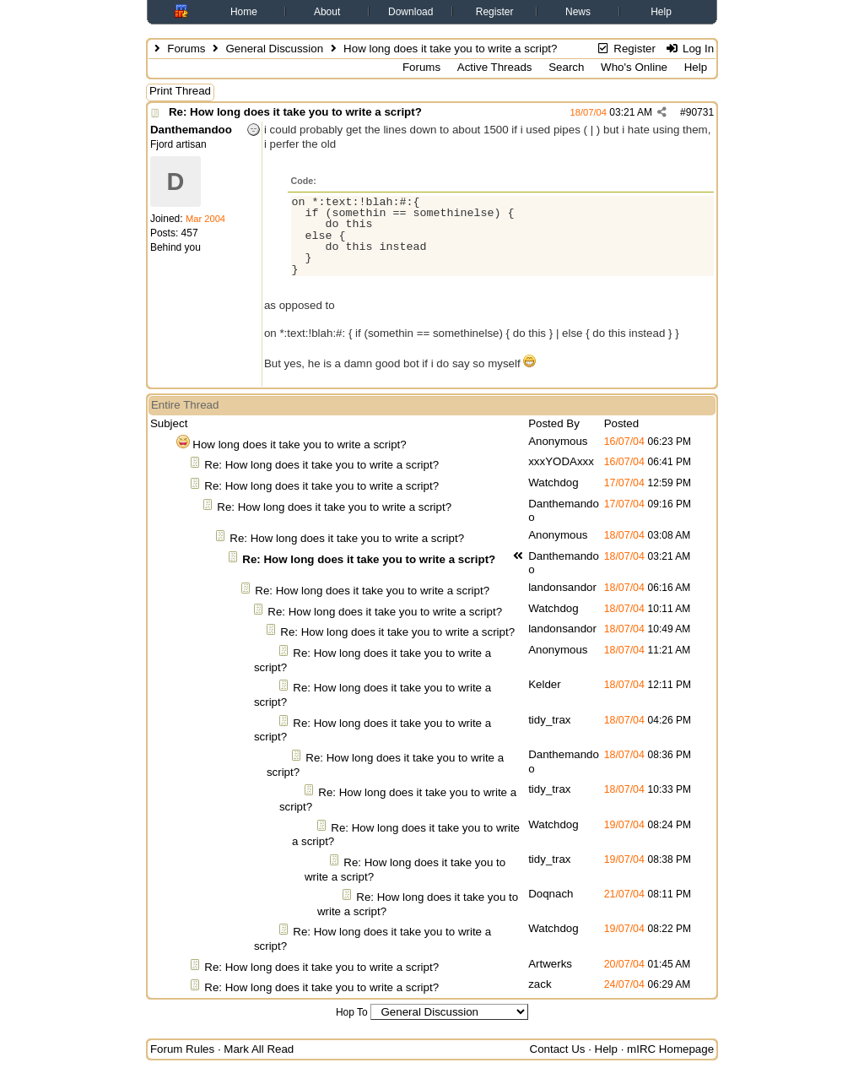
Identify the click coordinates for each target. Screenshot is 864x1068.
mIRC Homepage (670, 1049)
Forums (186, 48)
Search (566, 67)
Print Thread (180, 90)
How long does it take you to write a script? (299, 444)
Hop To (352, 1012)
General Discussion (274, 48)
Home (243, 12)
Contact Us (558, 1049)
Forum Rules (182, 1049)
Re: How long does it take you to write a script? (295, 112)
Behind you (175, 247)
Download (410, 12)
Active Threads (494, 67)
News (578, 12)
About (327, 12)
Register (495, 12)
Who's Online (634, 67)
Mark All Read (259, 1049)
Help (661, 12)
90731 (700, 112)
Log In (690, 48)
